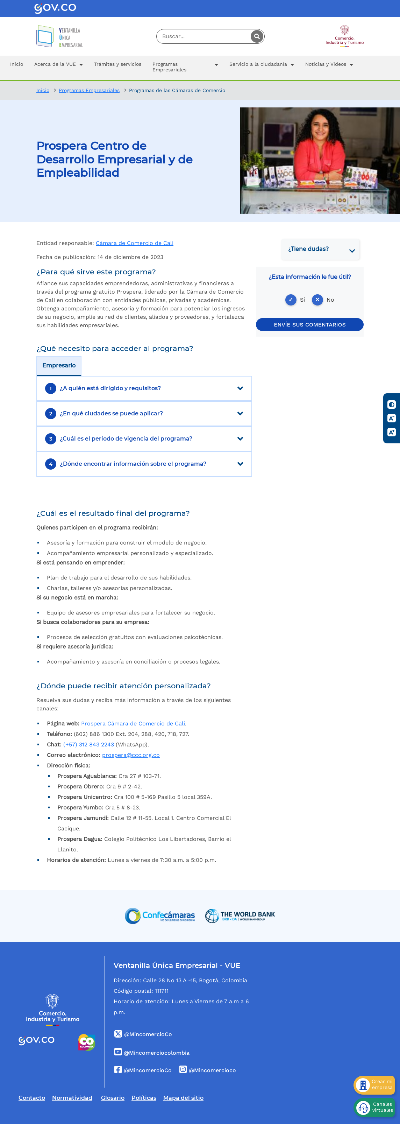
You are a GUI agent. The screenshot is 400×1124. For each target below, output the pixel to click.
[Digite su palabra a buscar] (210, 36)
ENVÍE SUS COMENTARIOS (309, 324)
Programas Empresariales (89, 90)
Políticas (143, 1098)
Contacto (32, 1098)
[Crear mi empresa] (374, 1085)
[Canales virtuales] (374, 1107)
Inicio (42, 90)
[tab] (320, 249)
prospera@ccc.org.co (131, 755)
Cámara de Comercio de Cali (134, 243)
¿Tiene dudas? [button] (308, 249)
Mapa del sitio (183, 1098)
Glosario (112, 1098)
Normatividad (72, 1098)
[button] (58, 68)
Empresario (59, 365)
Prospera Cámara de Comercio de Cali (133, 723)
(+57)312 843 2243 (88, 744)
